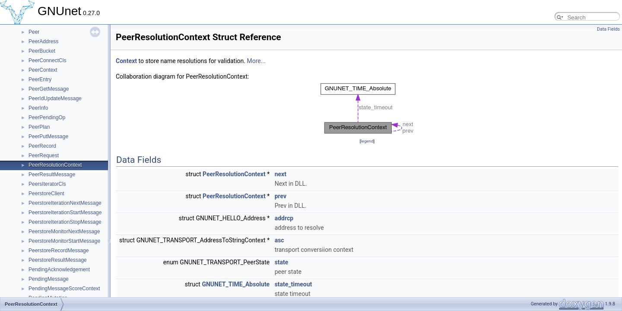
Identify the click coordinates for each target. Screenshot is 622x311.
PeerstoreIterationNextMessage (65, 203)
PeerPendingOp (47, 117)
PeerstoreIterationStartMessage (65, 212)
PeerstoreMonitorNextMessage (64, 231)
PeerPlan (39, 127)
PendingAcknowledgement (59, 270)
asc (279, 240)
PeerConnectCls (47, 60)
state (282, 262)
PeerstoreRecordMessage (59, 251)
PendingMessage (49, 279)
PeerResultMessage (52, 174)
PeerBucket (42, 51)
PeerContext (43, 70)
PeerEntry (40, 79)
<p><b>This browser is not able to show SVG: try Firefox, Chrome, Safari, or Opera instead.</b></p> (367, 108)
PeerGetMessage (49, 89)
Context (126, 60)
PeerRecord (42, 146)
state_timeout (293, 284)
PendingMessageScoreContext (64, 289)
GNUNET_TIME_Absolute (236, 284)
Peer (34, 32)
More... (256, 60)
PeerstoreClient (46, 193)
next (280, 174)
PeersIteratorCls (47, 184)
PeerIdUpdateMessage (55, 98)
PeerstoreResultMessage (58, 260)
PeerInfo (38, 108)
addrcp (284, 218)
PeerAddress (43, 41)
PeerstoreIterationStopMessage (65, 222)
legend (367, 141)
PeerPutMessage (48, 136)
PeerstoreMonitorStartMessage (64, 241)
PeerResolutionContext (55, 165)
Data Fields (608, 29)
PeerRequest (44, 155)
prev (280, 196)
